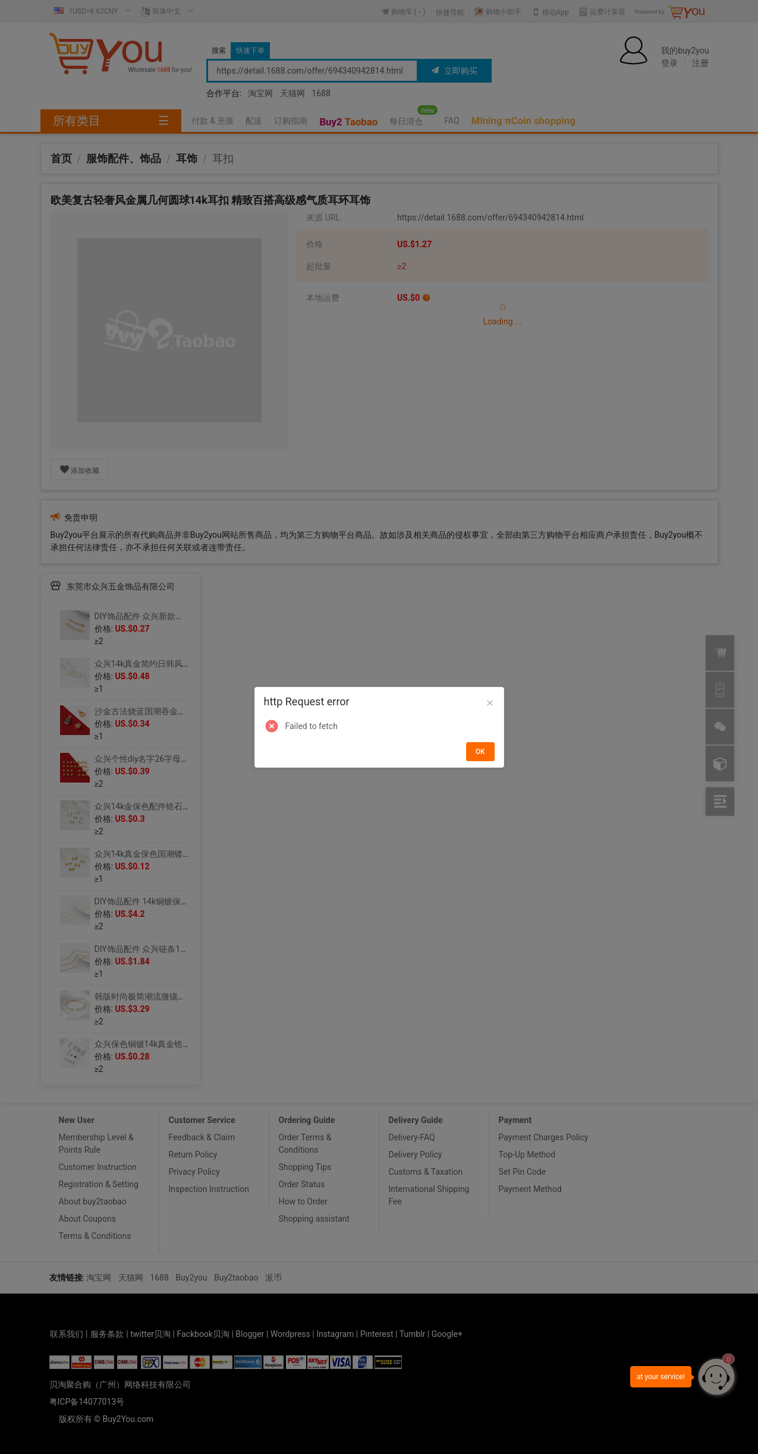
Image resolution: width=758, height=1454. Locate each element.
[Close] (490, 703)
